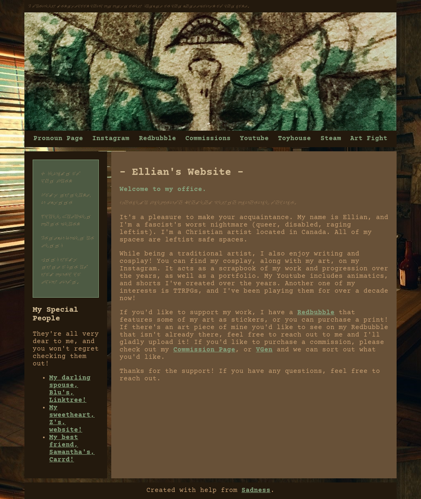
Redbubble (157, 138)
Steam (331, 138)
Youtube (254, 138)
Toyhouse (294, 138)
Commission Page (204, 349)
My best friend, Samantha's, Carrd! (72, 448)
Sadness (256, 490)
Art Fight (369, 138)
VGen (264, 349)
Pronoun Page (58, 138)
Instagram (110, 138)
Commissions (208, 138)
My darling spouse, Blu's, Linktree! (70, 389)
